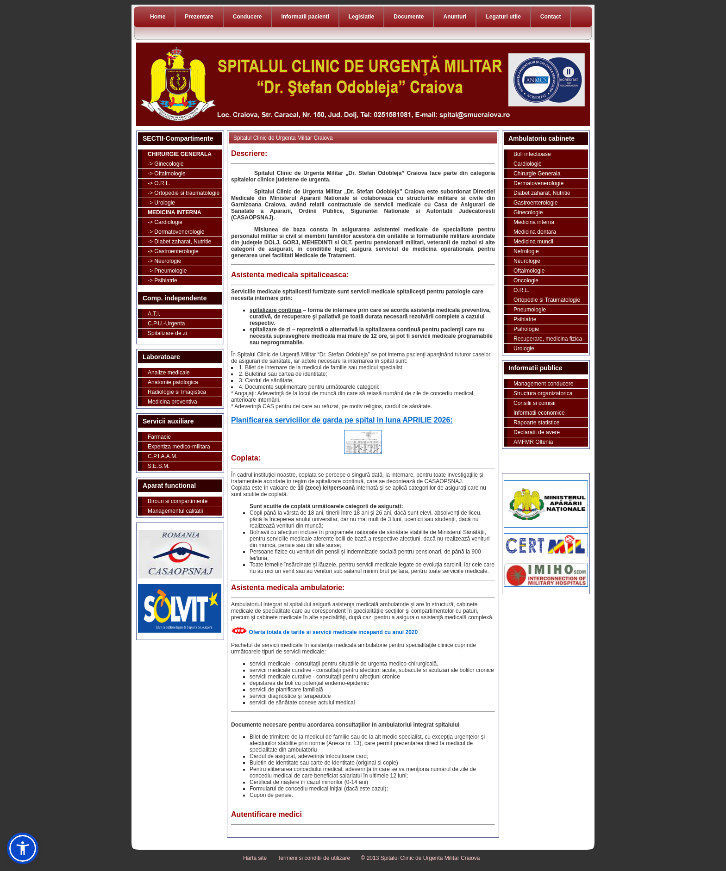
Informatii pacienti (305, 16)
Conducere (247, 16)
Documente (409, 16)
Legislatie (361, 16)
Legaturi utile (503, 16)
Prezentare (199, 16)
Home (157, 16)
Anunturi (454, 16)
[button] (22, 848)
